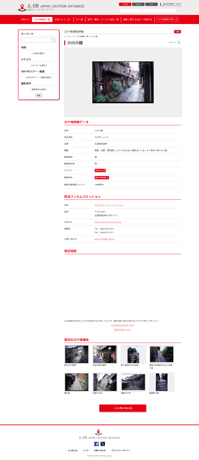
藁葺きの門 (133, 383)
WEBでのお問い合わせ (105, 239)
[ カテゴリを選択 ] (39, 65)
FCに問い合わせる (124, 408)
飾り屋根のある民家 (133, 356)
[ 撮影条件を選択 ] (39, 89)
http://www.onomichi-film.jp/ (109, 222)
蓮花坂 (76, 383)
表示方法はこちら (122, 329)
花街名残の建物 (105, 356)
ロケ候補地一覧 (42, 19)
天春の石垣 (105, 383)
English (138, 4)
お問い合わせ (100, 450)
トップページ (69, 36)
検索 (38, 95)
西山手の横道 (76, 356)
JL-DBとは (72, 450)
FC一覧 (79, 19)
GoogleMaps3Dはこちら (122, 325)
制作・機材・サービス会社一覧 (103, 19)
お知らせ (25, 19)
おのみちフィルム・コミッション (110, 205)
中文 (151, 4)
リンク (86, 450)
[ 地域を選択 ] (39, 53)
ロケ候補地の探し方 (167, 19)
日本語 (125, 4)
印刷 (178, 31)
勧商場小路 (161, 383)
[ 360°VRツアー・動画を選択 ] (39, 77)
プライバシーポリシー (121, 450)
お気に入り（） (63, 19)
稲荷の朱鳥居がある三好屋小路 (161, 357)
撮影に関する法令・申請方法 (137, 19)
